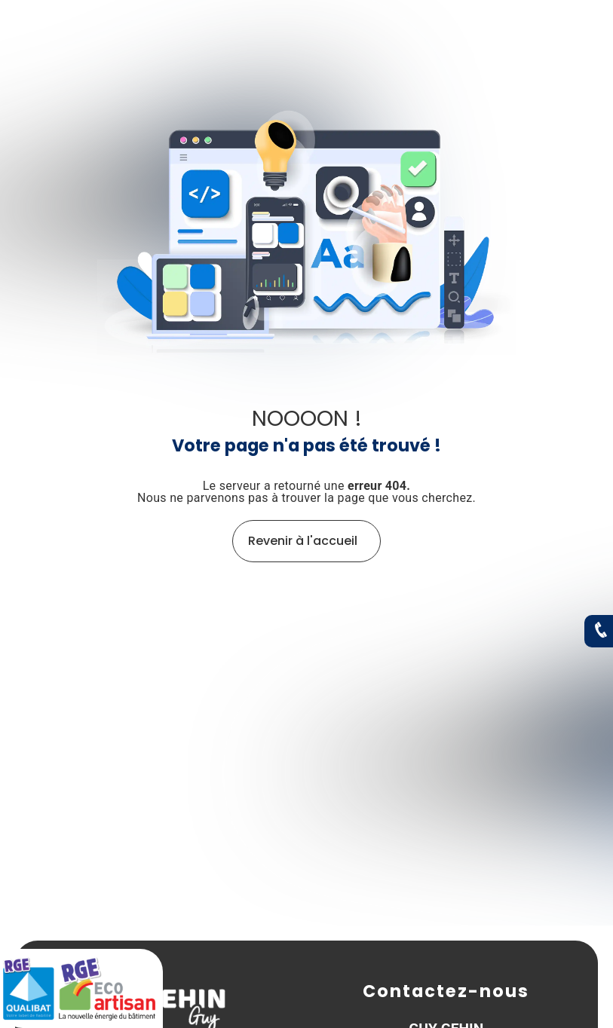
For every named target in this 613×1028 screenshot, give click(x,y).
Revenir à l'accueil (302, 540)
